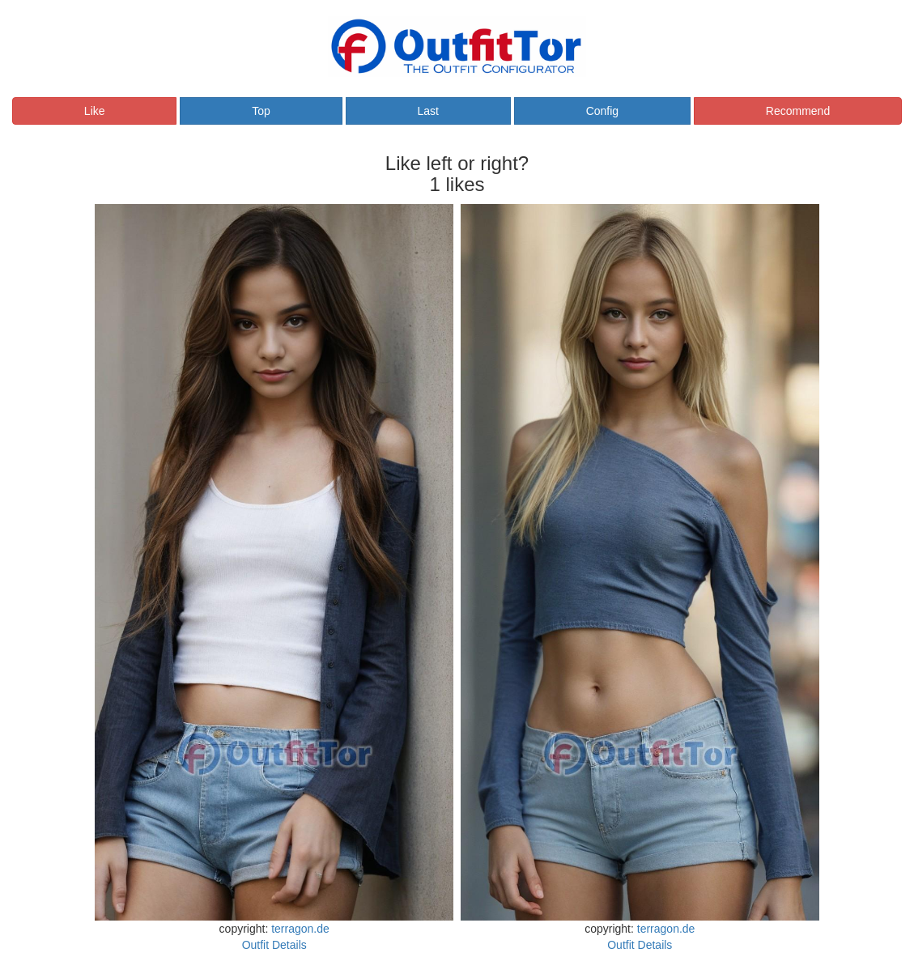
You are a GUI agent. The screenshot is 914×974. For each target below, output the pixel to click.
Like (94, 110)
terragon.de (300, 928)
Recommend (798, 110)
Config (602, 110)
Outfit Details (274, 944)
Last (427, 110)
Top (261, 110)
